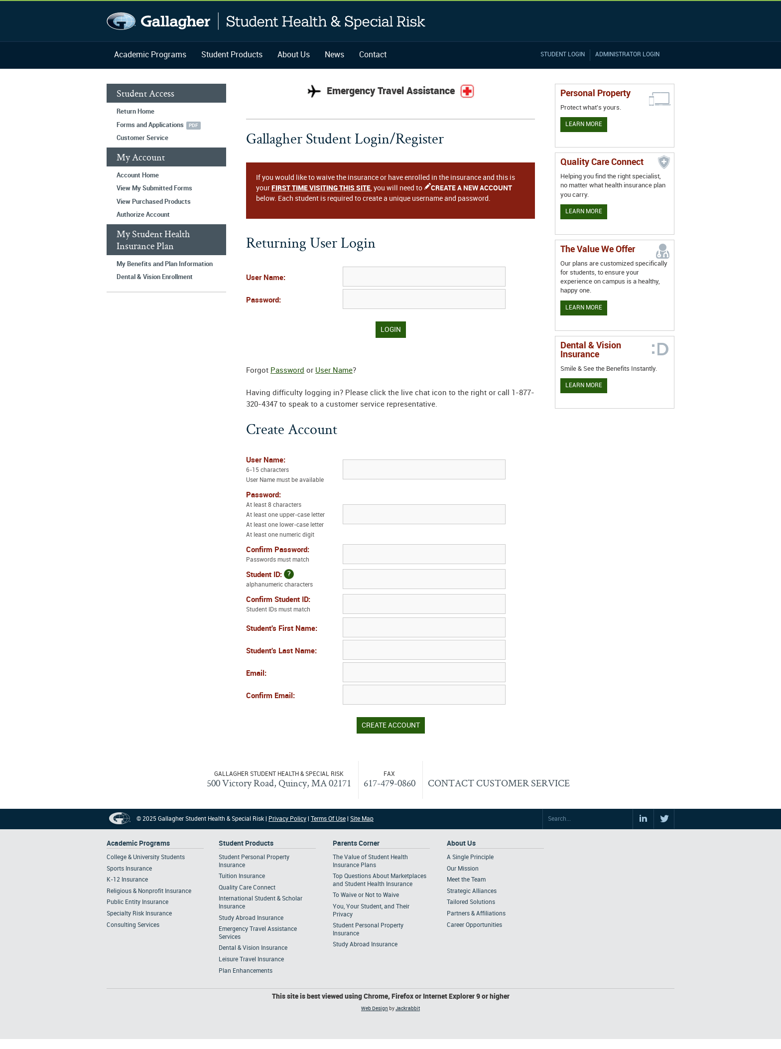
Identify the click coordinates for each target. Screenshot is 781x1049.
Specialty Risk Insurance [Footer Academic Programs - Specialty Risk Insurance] (139, 913)
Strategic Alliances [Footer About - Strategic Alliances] (472, 891)
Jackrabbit (407, 1008)
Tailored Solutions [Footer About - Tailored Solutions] (471, 902)
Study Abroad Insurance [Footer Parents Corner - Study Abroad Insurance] (365, 944)
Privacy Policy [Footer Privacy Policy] (287, 819)
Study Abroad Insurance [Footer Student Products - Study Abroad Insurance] (251, 918)
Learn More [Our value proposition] (583, 307)
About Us (293, 55)
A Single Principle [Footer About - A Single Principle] (470, 857)
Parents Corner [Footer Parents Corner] (356, 843)
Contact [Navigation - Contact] (373, 55)
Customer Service (142, 138)
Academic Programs (150, 55)
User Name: (265, 278)
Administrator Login (627, 54)
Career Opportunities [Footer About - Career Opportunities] (474, 925)
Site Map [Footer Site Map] (362, 819)
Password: (263, 300)
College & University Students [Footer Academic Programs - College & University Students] (146, 857)
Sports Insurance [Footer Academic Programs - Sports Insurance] (129, 869)
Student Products (231, 55)
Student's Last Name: (281, 651)
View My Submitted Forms (154, 188)
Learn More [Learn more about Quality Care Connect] (583, 211)
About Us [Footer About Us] (461, 843)
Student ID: (293, 579)
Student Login (562, 54)
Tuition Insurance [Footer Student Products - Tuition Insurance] (242, 876)
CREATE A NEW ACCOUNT (471, 188)
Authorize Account (143, 214)
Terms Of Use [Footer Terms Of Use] (328, 819)
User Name (334, 371)
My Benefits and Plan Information (165, 264)
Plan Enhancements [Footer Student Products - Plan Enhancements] (245, 971)
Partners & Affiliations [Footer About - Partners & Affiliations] (476, 913)
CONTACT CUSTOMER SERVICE (499, 782)
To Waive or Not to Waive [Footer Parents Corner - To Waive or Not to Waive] (366, 895)
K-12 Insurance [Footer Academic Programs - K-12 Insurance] (127, 880)
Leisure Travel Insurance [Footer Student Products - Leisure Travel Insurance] (251, 959)
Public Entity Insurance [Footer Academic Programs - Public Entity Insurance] (137, 902)
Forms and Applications (150, 125)
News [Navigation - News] (334, 55)
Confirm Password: (293, 555)
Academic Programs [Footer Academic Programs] (138, 843)
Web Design (374, 1008)
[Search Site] (588, 819)
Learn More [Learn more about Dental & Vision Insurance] (583, 385)
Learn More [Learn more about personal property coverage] (583, 124)
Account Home (138, 175)
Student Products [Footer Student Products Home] (246, 843)
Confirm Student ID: (293, 605)
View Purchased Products (154, 201)
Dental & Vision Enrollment (155, 277)
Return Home (135, 111)
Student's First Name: (281, 629)
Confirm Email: (270, 696)
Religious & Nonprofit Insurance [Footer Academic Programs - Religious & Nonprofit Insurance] (149, 891)
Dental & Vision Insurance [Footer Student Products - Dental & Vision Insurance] (253, 948)
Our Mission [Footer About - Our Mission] (463, 869)
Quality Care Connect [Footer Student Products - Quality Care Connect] (247, 888)
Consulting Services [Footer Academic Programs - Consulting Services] (133, 925)
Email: (256, 674)
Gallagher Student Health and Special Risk (266, 21)
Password (287, 371)
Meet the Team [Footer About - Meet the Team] (466, 880)
